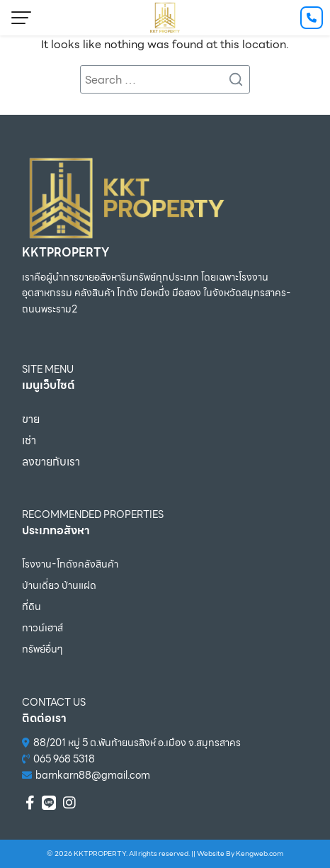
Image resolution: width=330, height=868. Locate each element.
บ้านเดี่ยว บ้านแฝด (59, 585)
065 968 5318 (64, 759)
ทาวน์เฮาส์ (42, 628)
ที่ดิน (31, 606)
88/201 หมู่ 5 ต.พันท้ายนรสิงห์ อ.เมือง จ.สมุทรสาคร (137, 742)
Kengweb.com (259, 853)
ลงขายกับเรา (51, 461)
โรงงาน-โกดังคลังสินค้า (70, 564)
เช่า (29, 440)
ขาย (31, 419)
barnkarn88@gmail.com (92, 775)
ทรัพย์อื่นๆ (42, 649)
